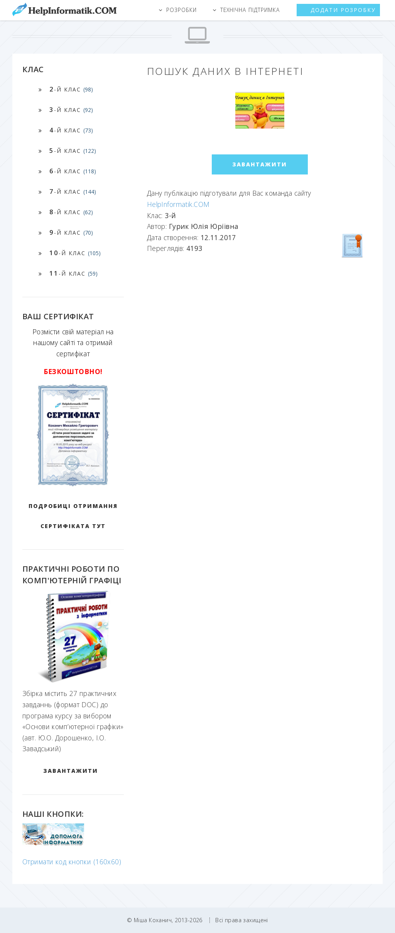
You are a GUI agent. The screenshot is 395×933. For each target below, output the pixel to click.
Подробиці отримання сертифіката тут (73, 516)
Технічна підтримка (250, 10)
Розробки (181, 10)
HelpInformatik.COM (178, 204)
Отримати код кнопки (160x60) (71, 861)
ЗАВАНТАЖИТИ (70, 770)
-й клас (71, 89)
